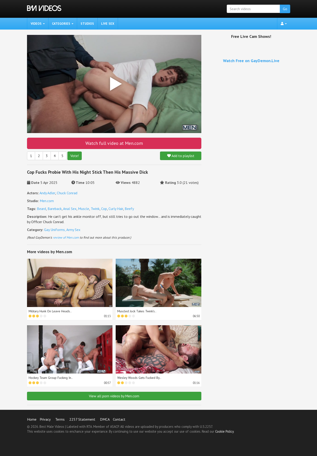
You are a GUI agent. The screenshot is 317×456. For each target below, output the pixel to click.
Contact (119, 419)
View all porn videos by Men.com (114, 396)
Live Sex (107, 23)
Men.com (47, 200)
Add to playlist (180, 155)
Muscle (83, 208)
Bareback (55, 208)
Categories (62, 23)
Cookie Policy (224, 431)
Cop (104, 208)
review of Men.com (66, 237)
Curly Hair (116, 208)
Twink (95, 208)
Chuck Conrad (67, 193)
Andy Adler (47, 193)
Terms (60, 419)
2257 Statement (82, 419)
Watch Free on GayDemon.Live (251, 60)
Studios (87, 23)
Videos (38, 23)
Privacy (45, 419)
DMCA (105, 419)
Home (31, 419)
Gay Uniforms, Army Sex (62, 229)
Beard (41, 208)
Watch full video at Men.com (114, 143)
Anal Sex (69, 208)
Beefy (129, 208)
